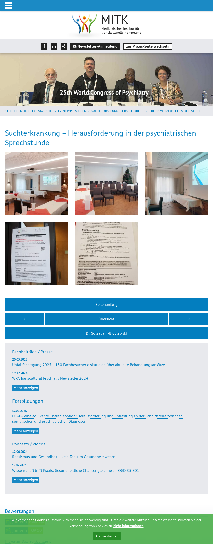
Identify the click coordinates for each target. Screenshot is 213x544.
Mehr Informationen (128, 526)
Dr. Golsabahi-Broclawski (106, 333)
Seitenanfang (106, 304)
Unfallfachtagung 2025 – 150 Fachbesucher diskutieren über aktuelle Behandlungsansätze (106, 362)
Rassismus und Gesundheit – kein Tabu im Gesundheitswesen (63, 456)
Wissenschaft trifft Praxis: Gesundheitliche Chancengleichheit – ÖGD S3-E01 (75, 470)
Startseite (45, 111)
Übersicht (106, 318)
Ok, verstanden (107, 536)
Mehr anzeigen (25, 387)
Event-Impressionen (72, 111)
